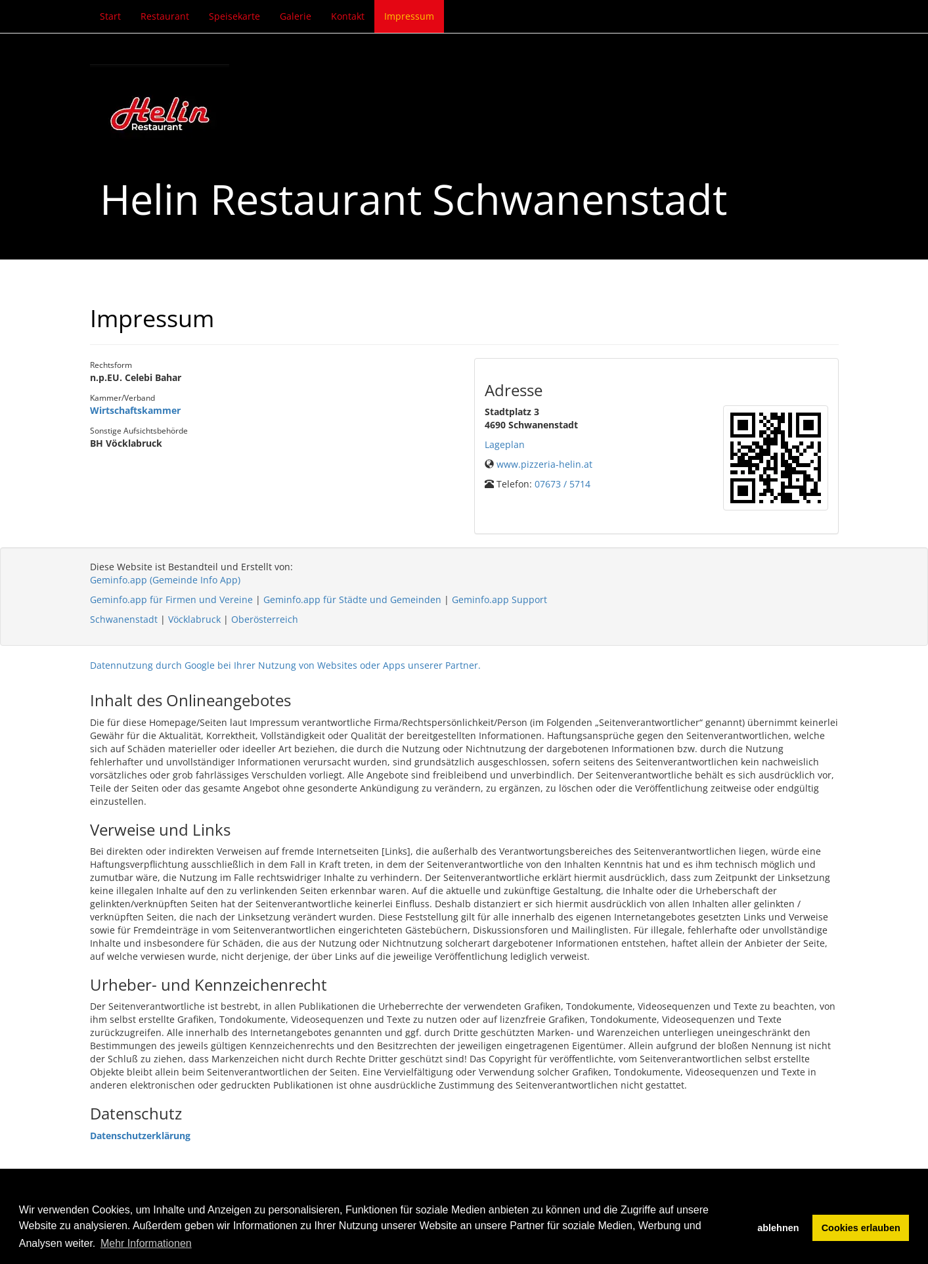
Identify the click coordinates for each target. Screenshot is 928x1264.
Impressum (409, 16)
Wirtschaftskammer (135, 410)
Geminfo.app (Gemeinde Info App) (165, 580)
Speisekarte (234, 16)
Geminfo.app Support (499, 599)
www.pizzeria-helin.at (544, 464)
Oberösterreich (264, 619)
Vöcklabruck (194, 619)
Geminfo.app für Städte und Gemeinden (352, 599)
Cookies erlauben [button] (861, 1228)
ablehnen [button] (778, 1228)
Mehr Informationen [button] (146, 1243)
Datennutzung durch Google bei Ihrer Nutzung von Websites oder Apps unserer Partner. (285, 665)
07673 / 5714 (562, 484)
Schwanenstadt (124, 619)
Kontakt (348, 16)
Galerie (295, 16)
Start (110, 16)
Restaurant (165, 16)
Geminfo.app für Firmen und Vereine (171, 599)
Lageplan (505, 444)
